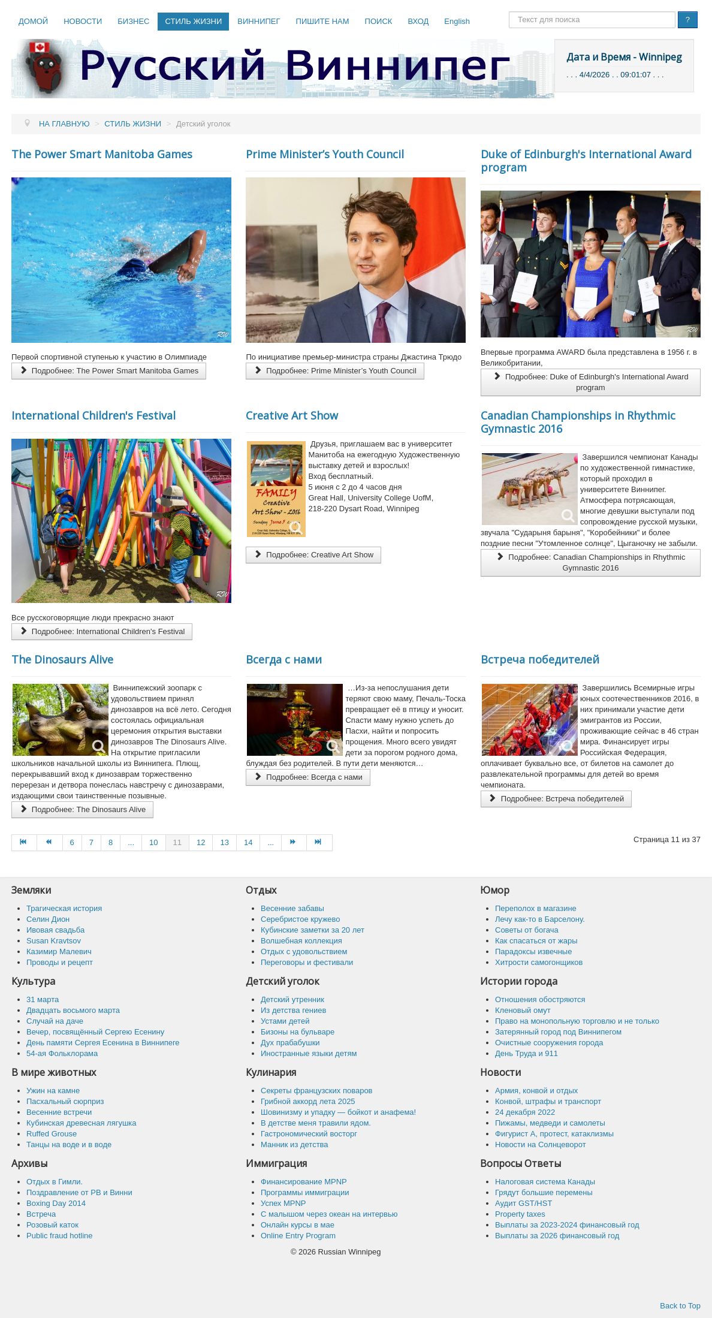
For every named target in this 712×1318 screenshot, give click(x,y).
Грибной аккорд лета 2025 (308, 1101)
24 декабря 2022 (525, 1112)
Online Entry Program (298, 1235)
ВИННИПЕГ (258, 21)
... (131, 842)
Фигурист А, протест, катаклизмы (554, 1133)
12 (201, 842)
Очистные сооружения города (549, 1042)
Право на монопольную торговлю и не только (577, 1021)
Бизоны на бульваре (297, 1031)
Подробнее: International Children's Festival (102, 631)
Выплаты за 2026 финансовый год (557, 1235)
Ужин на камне (53, 1090)
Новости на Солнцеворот (540, 1144)
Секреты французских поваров (317, 1090)
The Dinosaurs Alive (62, 659)
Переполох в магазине (536, 908)
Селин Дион (48, 919)
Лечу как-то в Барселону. (540, 919)
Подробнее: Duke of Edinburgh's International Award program (591, 382)
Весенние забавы (292, 908)
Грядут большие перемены (544, 1192)
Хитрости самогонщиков (539, 962)
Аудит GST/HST (523, 1203)
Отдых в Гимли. (54, 1181)
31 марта (42, 999)
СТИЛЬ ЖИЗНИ (193, 21)
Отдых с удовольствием (304, 951)
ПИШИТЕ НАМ (322, 21)
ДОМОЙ (33, 21)
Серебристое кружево (300, 919)
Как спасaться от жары (536, 940)
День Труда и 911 (526, 1053)
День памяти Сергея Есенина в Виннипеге (103, 1042)
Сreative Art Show (292, 415)
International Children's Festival (93, 415)
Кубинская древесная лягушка (81, 1122)
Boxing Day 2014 (56, 1203)
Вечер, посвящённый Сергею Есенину (95, 1031)
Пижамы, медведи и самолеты (550, 1122)
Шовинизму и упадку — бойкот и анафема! (338, 1112)
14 (248, 842)
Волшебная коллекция (301, 940)
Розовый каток (52, 1224)
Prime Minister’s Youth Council (325, 154)
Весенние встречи (59, 1112)
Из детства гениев (293, 1010)
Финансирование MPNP (304, 1181)
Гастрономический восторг (309, 1133)
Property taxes (520, 1214)
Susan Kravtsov (53, 940)
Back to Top (680, 1305)
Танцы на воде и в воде (68, 1144)
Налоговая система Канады (545, 1181)
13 (224, 842)
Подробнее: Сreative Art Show (313, 554)
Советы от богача (527, 929)
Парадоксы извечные (533, 951)
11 (177, 842)
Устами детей (285, 1021)
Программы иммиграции (305, 1192)
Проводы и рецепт (59, 962)
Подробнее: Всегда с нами (308, 777)
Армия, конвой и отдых (536, 1090)
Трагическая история (64, 908)
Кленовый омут (523, 1010)
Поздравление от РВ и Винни (79, 1192)
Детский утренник (292, 999)
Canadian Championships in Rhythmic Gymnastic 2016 (578, 422)
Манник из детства (294, 1144)
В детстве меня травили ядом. (316, 1122)
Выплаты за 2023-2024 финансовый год (567, 1224)
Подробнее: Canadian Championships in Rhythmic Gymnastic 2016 (590, 562)
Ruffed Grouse (51, 1133)
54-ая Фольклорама (62, 1053)
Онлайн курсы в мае (297, 1224)
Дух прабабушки (290, 1042)
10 (153, 842)
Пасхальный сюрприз (65, 1101)
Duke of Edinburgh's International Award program (586, 160)
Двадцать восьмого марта (73, 1010)
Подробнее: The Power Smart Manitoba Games (108, 370)
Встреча (41, 1214)
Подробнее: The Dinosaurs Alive (82, 809)
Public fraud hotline (59, 1235)
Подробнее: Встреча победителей (556, 798)
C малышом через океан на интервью (329, 1214)
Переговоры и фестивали (307, 962)
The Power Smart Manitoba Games (101, 154)
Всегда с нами (284, 659)
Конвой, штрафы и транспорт (548, 1101)
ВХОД (418, 21)
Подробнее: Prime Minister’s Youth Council (335, 370)
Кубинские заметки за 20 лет (312, 929)
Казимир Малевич (59, 951)
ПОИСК (379, 21)
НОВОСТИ (83, 21)
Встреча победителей (540, 659)
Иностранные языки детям (309, 1053)
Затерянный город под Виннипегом (558, 1031)
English (457, 21)
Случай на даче (54, 1021)
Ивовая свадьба (55, 929)
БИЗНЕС (133, 21)
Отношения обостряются (540, 999)
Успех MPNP (283, 1203)
